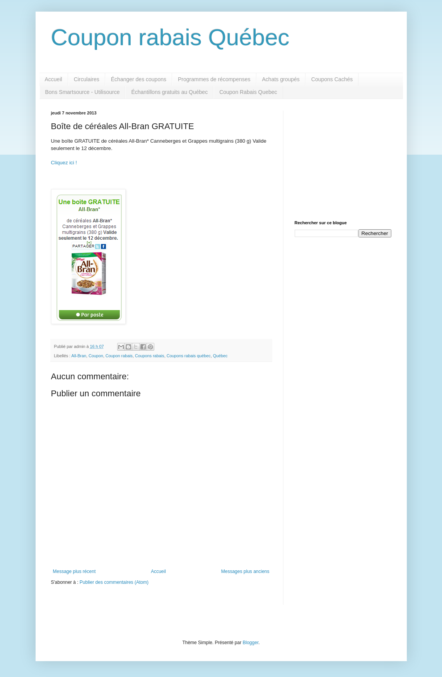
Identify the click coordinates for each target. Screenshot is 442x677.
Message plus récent (74, 571)
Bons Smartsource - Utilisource (82, 92)
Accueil (53, 79)
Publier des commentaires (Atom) (114, 582)
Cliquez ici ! (64, 162)
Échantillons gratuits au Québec (169, 92)
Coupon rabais (119, 355)
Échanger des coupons (138, 79)
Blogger (251, 642)
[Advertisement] (343, 159)
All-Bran (79, 355)
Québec (220, 355)
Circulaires (86, 79)
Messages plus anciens (245, 571)
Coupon (96, 355)
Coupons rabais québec (189, 355)
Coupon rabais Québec (170, 37)
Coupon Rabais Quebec (248, 92)
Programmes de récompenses (214, 79)
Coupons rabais (149, 355)
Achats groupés (281, 79)
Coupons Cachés (332, 79)
